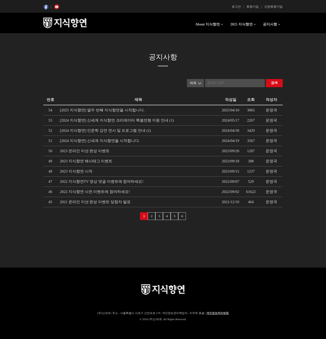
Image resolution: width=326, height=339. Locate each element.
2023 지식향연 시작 (76, 171)
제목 (193, 83)
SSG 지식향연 (65, 23)
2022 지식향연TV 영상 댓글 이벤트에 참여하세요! (101, 181)
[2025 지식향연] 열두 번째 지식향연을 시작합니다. (102, 110)
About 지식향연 (207, 24)
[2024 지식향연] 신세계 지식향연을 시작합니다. (100, 141)
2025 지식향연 (241, 24)
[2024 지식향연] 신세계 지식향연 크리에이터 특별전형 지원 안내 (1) (117, 120)
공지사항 (270, 24)
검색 (274, 83)
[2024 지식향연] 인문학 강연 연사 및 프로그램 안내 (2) (105, 130)
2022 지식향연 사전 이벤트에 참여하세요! (95, 192)
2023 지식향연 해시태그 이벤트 (86, 161)
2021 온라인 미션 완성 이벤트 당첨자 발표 (95, 202)
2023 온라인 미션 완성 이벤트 (85, 151)
